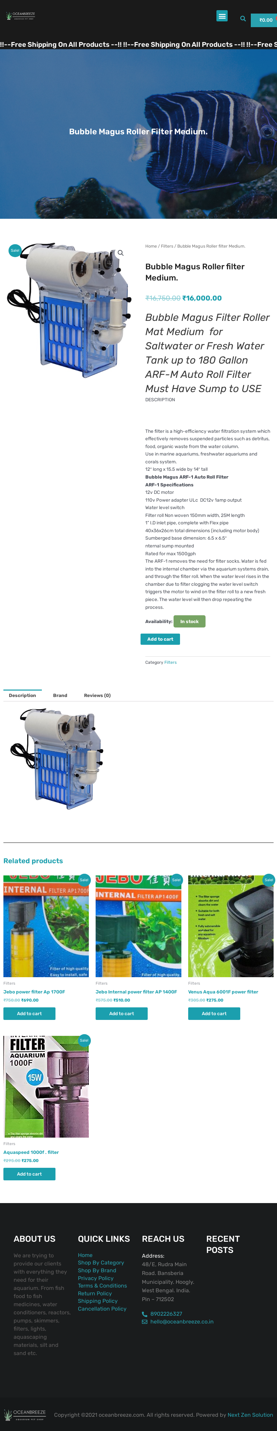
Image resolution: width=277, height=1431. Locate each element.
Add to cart (160, 639)
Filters (167, 246)
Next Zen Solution (250, 1415)
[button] (222, 15)
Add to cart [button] (29, 1013)
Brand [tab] (60, 695)
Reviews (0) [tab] (97, 695)
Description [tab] (22, 695)
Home (151, 246)
